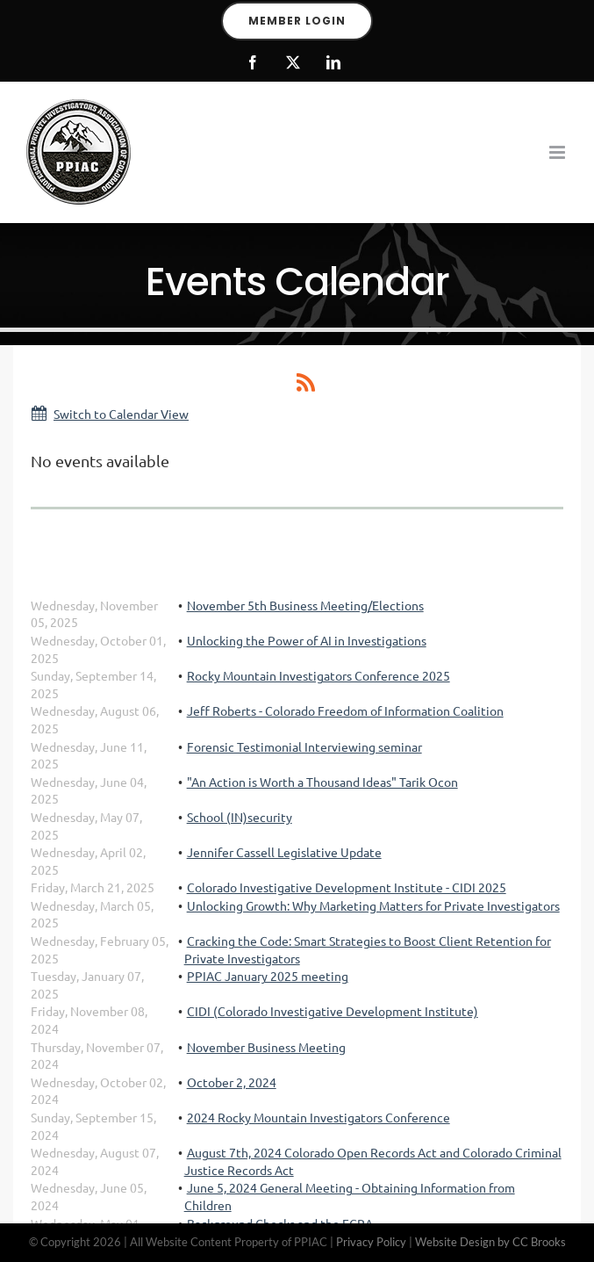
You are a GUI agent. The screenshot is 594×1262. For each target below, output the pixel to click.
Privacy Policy (371, 1242)
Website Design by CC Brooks (490, 1242)
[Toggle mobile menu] (558, 152)
